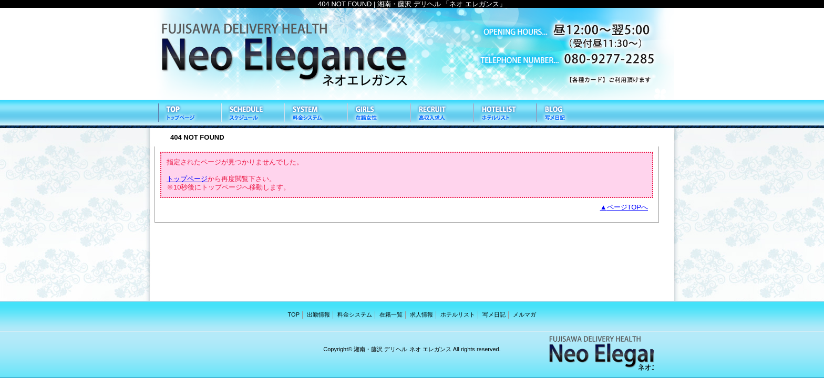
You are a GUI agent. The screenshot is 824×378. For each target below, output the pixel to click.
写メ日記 (567, 114)
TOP (188, 114)
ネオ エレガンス (412, 54)
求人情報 (440, 114)
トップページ (187, 179)
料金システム (314, 114)
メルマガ (524, 314)
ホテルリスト (503, 114)
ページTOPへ (627, 207)
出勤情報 (251, 114)
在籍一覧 (377, 114)
